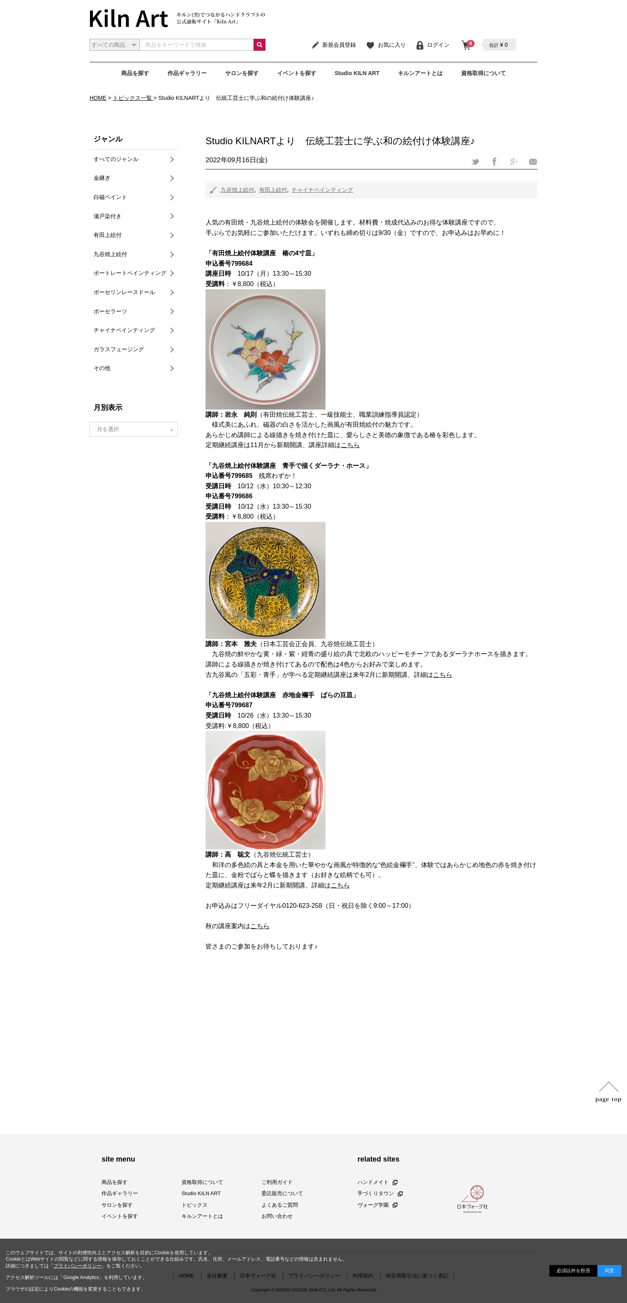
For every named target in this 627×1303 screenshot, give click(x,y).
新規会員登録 (333, 45)
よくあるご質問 (280, 1205)
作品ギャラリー (187, 73)
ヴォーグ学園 (377, 1205)
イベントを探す (296, 73)
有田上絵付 (273, 190)
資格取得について (483, 73)
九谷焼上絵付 (237, 190)
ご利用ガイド (277, 1182)
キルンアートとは (420, 73)
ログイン (432, 45)
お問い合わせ (277, 1216)
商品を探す (135, 73)
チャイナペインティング (322, 190)
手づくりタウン (380, 1193)
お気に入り (385, 45)
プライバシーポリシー (78, 1266)
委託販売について (282, 1193)
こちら (350, 445)
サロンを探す (242, 73)
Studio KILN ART (357, 73)
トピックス (195, 1205)
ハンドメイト (377, 1182)
